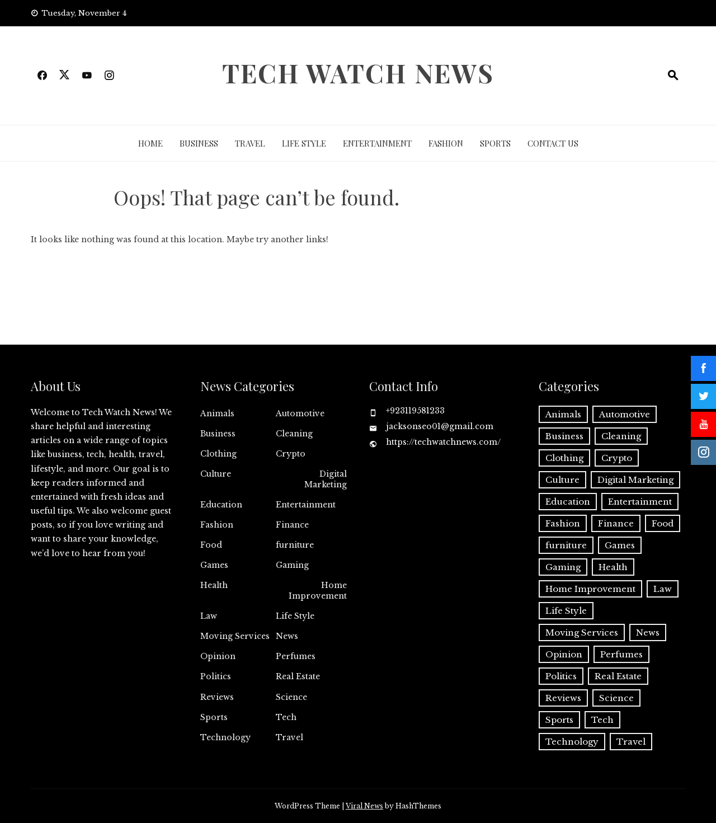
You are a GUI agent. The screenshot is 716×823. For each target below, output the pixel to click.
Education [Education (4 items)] (567, 501)
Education (221, 505)
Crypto (290, 454)
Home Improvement (318, 590)
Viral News (364, 806)
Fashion (445, 143)
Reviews (217, 697)
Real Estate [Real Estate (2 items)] (618, 676)
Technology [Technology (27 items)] (572, 741)
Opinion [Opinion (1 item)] (563, 654)
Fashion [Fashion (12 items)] (562, 523)
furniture (295, 545)
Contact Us (552, 143)
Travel (250, 143)
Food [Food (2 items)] (662, 523)
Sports (495, 143)
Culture (215, 474)
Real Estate (298, 676)
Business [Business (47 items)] (564, 436)
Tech (286, 717)
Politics (215, 676)
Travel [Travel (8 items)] (631, 741)
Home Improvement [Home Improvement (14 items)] (590, 589)
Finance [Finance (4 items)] (616, 523)
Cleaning (294, 434)
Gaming (292, 565)
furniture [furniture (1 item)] (566, 545)
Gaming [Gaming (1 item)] (563, 567)
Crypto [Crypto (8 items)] (616, 458)
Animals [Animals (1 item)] (563, 414)
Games (214, 565)
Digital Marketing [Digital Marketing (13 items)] (635, 479)
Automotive (300, 413)
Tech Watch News (358, 72)
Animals (217, 413)
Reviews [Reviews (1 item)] (563, 698)
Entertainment (377, 143)
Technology (225, 737)
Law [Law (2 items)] (662, 589)
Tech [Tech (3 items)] (602, 719)
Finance (292, 525)
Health (214, 585)
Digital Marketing (325, 479)
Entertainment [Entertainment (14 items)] (640, 501)
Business (199, 143)
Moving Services (235, 636)
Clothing (218, 454)
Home (150, 143)
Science (291, 697)
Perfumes (295, 656)
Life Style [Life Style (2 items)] (566, 610)
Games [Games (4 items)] (620, 545)
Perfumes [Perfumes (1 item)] (621, 654)
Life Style (304, 143)
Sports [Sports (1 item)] (559, 719)
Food (211, 545)
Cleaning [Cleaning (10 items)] (621, 436)
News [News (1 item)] (648, 632)
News (287, 636)
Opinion (217, 656)
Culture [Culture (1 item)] (562, 479)
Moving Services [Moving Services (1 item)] (581, 632)
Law (208, 616)
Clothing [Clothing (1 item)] (564, 458)
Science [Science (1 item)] (616, 698)
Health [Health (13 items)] (613, 567)
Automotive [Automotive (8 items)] (624, 414)
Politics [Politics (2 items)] (561, 676)
